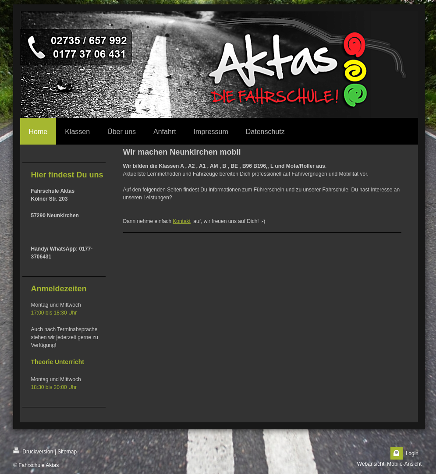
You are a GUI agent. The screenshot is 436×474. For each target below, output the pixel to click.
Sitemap (67, 452)
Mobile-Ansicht (404, 464)
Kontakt (182, 221)
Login (412, 453)
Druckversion (33, 451)
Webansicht (370, 464)
